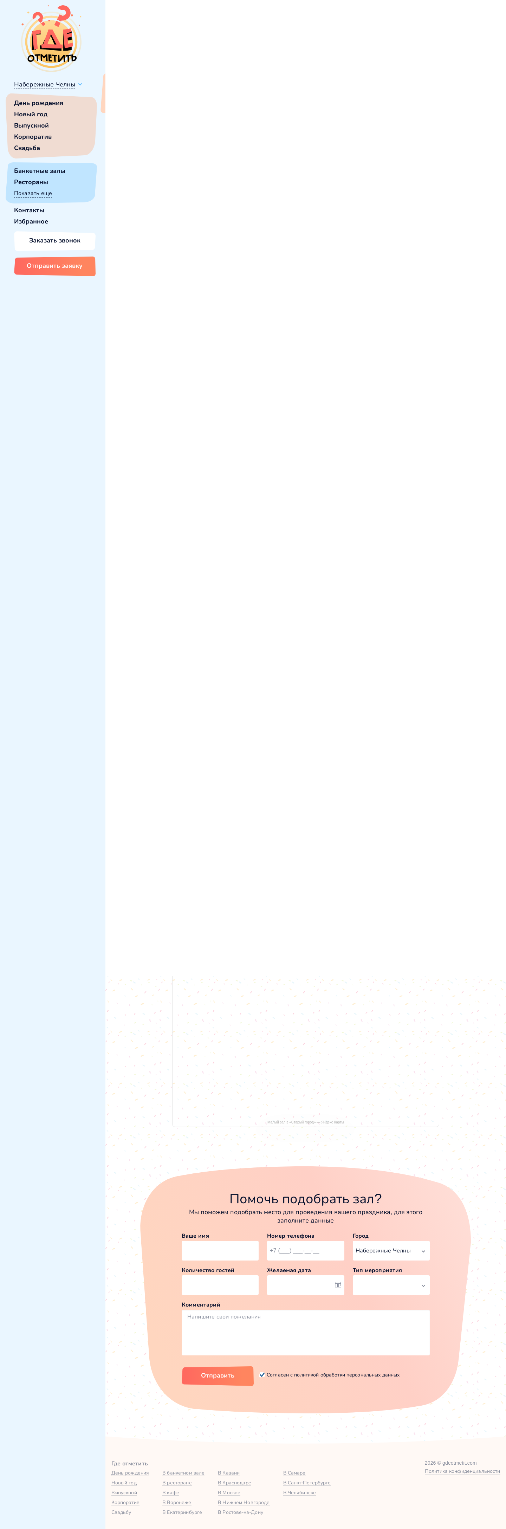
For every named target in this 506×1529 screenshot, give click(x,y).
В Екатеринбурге (182, 1512)
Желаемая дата (289, 1270)
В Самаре (294, 1473)
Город (361, 1236)
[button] (140, 176)
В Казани (229, 1473)
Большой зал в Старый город (186, 722)
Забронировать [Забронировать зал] (394, 256)
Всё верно (125, 101)
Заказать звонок (54, 240)
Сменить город (168, 101)
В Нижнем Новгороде (244, 1502)
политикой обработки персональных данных (347, 1375)
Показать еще (33, 193)
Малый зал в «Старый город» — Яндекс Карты (305, 1122)
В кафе (170, 1492)
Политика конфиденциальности (462, 1471)
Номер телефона (290, 1236)
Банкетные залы (39, 170)
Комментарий (201, 1305)
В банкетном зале (183, 1473)
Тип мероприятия (377, 1270)
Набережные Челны (44, 84)
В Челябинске (299, 1492)
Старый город (152, 307)
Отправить (217, 1375)
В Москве (229, 1492)
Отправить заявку (55, 265)
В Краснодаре (234, 1482)
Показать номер (375, 219)
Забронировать (216, 774)
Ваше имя (195, 1236)
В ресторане (177, 1482)
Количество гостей (208, 1270)
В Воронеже (176, 1502)
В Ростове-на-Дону (240, 1512)
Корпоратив (33, 136)
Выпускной (31, 125)
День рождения (38, 102)
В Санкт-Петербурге (307, 1482)
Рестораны (31, 182)
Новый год (30, 114)
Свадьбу (121, 1512)
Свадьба (27, 147)
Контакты (29, 210)
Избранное (31, 221)
